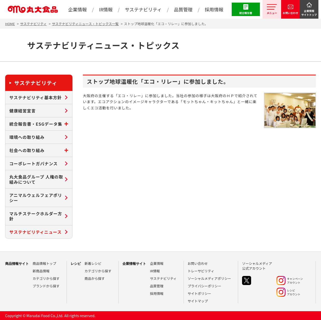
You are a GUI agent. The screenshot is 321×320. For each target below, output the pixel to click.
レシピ (76, 264)
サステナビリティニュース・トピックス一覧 (85, 23)
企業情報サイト (134, 264)
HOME (10, 23)
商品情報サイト (17, 264)
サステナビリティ (33, 23)
